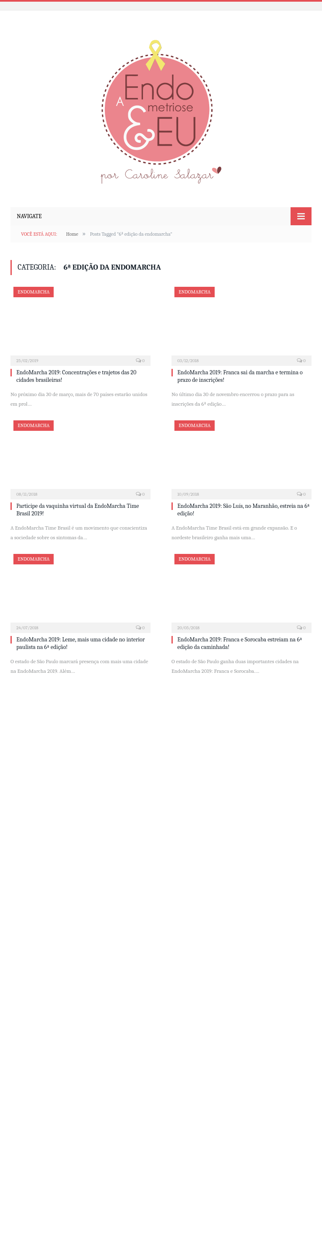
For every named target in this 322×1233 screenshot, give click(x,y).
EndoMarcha (33, 292)
